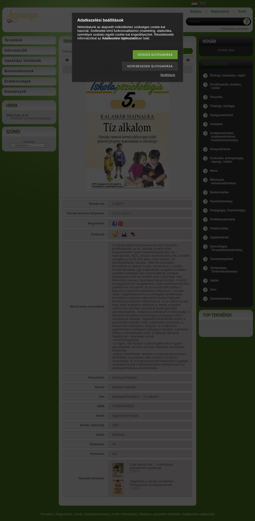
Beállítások (167, 75)
